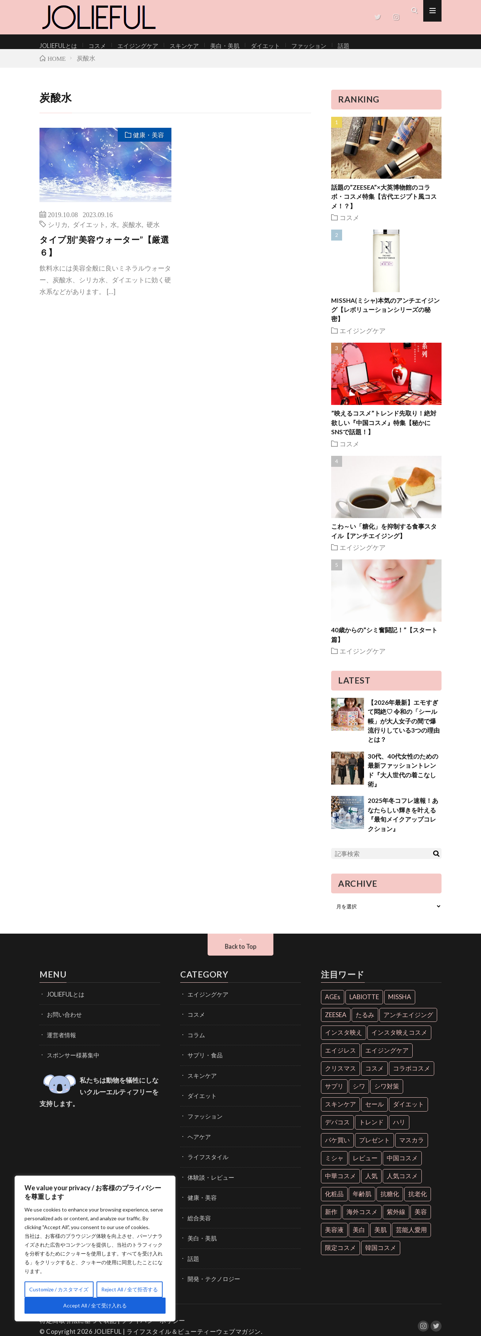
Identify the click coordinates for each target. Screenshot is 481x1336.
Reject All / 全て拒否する (129, 1289)
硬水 (153, 231)
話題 (315, 45)
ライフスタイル (205, 1153)
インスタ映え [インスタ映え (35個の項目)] (343, 1040)
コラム (195, 1039)
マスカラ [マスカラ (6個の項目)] (411, 1147)
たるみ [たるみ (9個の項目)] (365, 1022)
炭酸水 (132, 231)
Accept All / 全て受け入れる (95, 1305)
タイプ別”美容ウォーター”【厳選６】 (104, 253)
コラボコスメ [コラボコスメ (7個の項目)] (411, 1075)
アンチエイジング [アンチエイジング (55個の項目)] (408, 1022)
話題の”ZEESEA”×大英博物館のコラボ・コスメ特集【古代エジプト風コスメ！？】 (384, 204)
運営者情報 (59, 1039)
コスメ (91, 45)
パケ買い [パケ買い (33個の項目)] (337, 1147)
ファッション (283, 45)
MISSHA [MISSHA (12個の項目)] (399, 1004)
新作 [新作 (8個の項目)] (331, 1219)
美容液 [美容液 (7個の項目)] (334, 1237)
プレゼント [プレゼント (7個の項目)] (374, 1147)
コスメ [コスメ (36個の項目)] (374, 1075)
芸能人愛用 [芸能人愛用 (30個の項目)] (411, 1237)
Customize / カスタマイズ (58, 1289)
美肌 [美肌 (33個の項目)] (380, 1237)
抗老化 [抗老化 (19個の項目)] (417, 1201)
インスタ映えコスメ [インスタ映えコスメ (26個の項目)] (399, 1040)
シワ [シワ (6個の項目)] (359, 1093)
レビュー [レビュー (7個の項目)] (365, 1165)
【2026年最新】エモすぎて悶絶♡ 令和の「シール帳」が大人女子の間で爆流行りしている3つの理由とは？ (404, 728)
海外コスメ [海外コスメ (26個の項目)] (362, 1219)
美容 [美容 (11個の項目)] (420, 1219)
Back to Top (240, 953)
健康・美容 (147, 142)
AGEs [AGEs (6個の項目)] (332, 1004)
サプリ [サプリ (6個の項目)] (334, 1093)
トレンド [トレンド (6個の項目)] (371, 1129)
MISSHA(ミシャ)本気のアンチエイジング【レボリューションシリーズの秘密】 (385, 317)
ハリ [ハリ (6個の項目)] (399, 1129)
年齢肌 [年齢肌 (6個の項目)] (362, 1201)
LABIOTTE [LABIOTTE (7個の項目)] (364, 1004)
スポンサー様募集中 (70, 1058)
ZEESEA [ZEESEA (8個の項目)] (335, 1022)
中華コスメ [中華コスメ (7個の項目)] (340, 1183)
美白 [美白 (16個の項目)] (359, 1237)
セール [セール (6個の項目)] (374, 1111)
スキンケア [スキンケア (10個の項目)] (340, 1111)
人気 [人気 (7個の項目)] (371, 1183)
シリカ (58, 231)
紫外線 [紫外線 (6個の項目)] (396, 1219)
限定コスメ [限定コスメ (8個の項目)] (340, 1255)
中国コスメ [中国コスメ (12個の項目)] (402, 1165)
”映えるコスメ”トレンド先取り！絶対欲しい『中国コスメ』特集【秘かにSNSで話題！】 (383, 430)
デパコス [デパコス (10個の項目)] (337, 1129)
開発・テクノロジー (211, 1268)
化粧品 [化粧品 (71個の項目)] (334, 1201)
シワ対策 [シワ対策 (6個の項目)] (386, 1093)
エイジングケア (128, 45)
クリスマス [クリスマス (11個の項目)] (340, 1075)
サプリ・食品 (203, 1058)
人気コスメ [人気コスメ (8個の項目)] (402, 1183)
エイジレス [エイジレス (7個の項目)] (340, 1058)
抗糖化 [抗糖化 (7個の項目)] (389, 1201)
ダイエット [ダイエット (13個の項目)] (408, 1111)
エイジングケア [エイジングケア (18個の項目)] (387, 1058)
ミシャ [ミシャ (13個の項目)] (334, 1165)
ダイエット (244, 45)
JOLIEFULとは (55, 45)
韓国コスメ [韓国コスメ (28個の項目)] (380, 1255)
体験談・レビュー (208, 1172)
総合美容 (198, 1210)
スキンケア (170, 45)
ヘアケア (198, 1134)
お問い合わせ (62, 1020)
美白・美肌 (207, 45)
